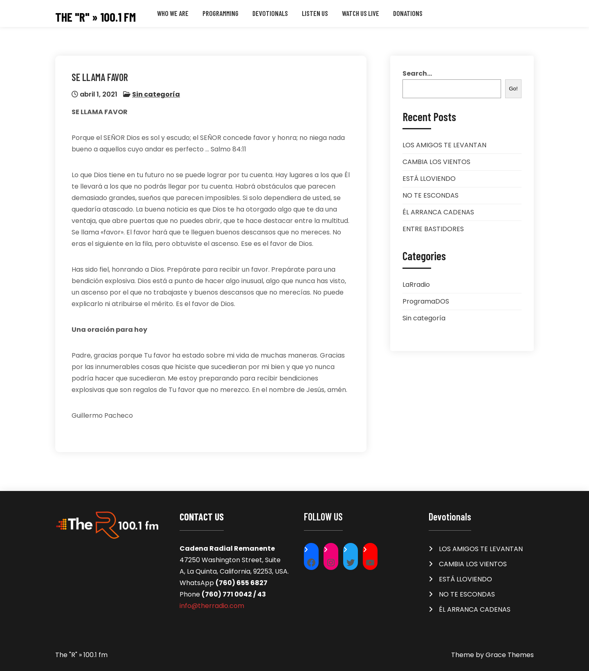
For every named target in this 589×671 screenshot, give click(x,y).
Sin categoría (156, 94)
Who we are (173, 13)
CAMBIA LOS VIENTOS (436, 162)
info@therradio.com (212, 605)
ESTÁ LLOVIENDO (429, 178)
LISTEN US (315, 13)
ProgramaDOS (425, 301)
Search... (417, 73)
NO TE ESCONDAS (430, 195)
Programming (220, 13)
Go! (513, 89)
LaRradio (416, 284)
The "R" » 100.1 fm (95, 17)
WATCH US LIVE (360, 13)
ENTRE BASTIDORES (433, 229)
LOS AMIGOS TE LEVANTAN (444, 145)
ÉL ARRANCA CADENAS (438, 212)
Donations (408, 13)
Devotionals (270, 13)
